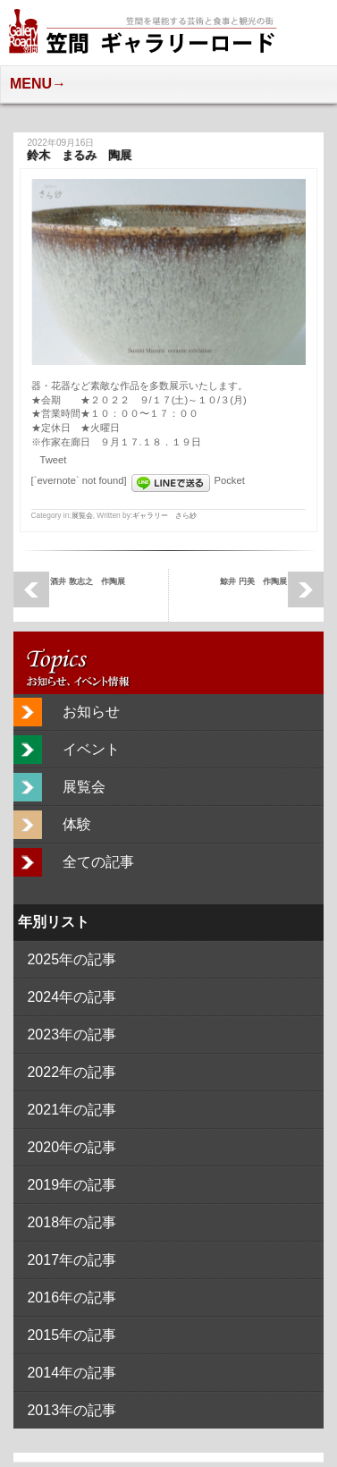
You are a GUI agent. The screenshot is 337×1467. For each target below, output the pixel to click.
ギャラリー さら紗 (164, 515)
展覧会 (82, 515)
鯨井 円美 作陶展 (253, 581)
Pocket (230, 480)
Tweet (53, 459)
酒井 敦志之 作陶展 (87, 581)
